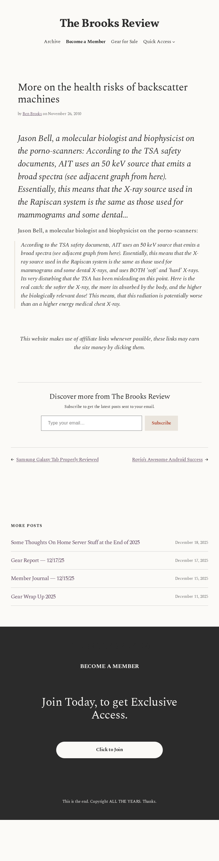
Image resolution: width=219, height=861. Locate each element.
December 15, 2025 (191, 579)
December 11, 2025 (191, 597)
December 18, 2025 (191, 543)
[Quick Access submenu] (173, 41)
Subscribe (161, 423)
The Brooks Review (109, 24)
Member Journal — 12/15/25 (42, 578)
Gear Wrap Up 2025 (33, 597)
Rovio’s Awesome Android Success (167, 459)
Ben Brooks (32, 114)
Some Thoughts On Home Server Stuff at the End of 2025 (75, 542)
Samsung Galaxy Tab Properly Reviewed (57, 459)
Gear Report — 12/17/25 (37, 560)
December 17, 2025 (191, 561)
